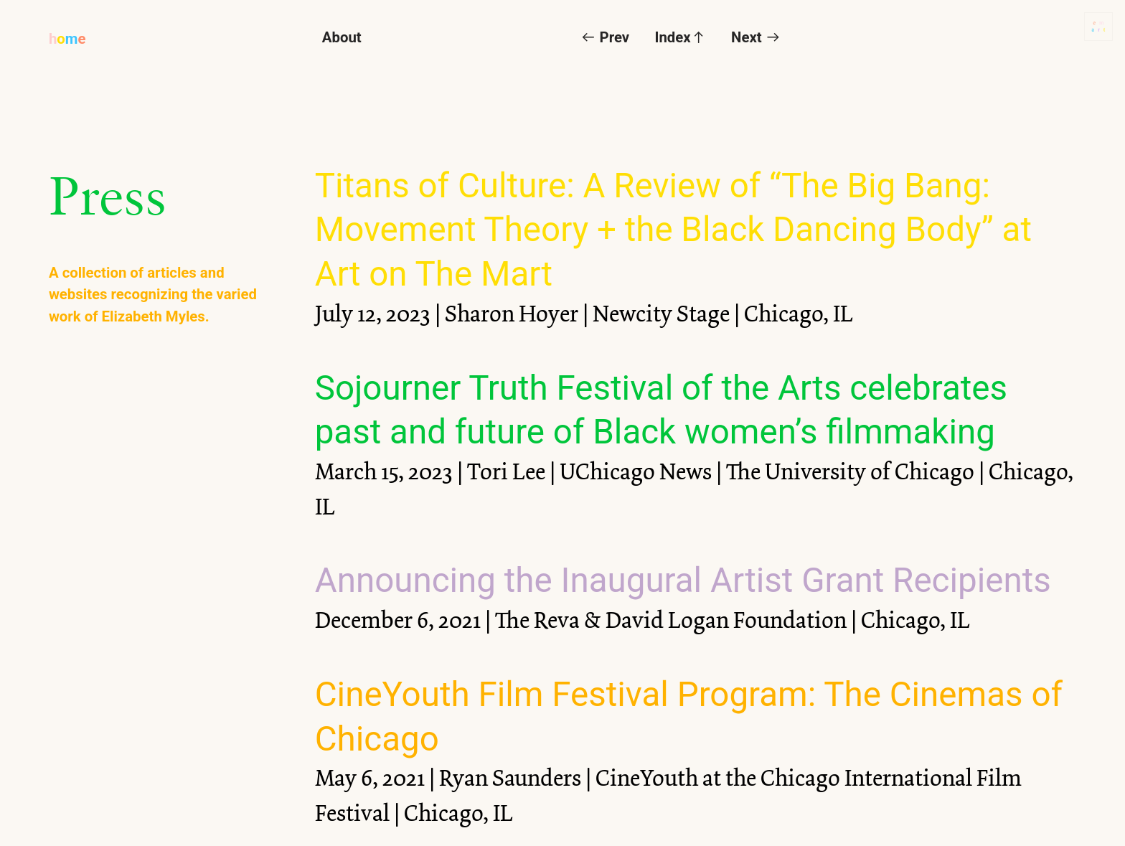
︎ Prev (604, 37)
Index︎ (680, 37)
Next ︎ (756, 37)
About (342, 37)
